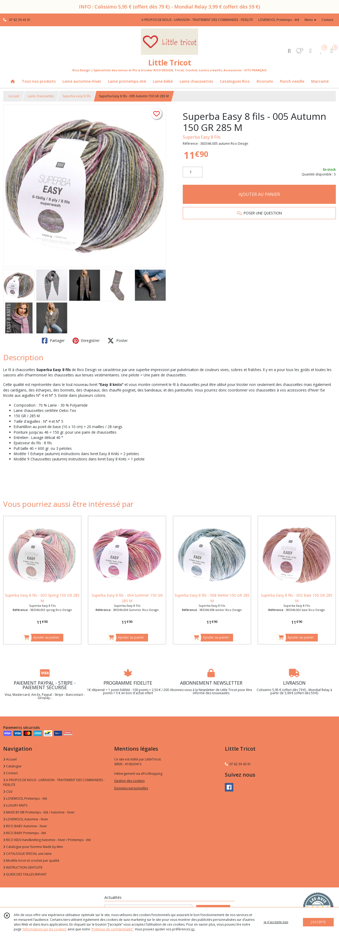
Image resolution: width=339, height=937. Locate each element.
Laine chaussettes (41, 96)
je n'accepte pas (276, 922)
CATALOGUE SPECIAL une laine (27, 853)
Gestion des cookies (129, 780)
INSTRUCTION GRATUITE (22, 867)
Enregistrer (86, 340)
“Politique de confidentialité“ (112, 929)
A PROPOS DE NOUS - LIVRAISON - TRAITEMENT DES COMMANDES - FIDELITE (54, 782)
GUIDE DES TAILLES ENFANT (25, 874)
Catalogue (12, 766)
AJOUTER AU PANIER (259, 194)
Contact (327, 19)
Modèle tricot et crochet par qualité (31, 860)
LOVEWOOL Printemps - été (25, 798)
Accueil (13, 96)
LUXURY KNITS (15, 805)
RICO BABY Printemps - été (24, 833)
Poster (118, 340)
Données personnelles (131, 788)
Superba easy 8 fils (77, 96)
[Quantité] (193, 172)
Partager (53, 340)
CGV (7, 791)
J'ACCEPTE (318, 922)
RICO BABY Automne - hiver (25, 826)
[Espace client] (310, 50)
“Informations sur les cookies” (44, 929)
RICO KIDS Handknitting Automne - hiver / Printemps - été (47, 840)
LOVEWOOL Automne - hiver (25, 819)
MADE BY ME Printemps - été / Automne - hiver (39, 812)
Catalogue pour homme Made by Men (33, 846)
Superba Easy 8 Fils (202, 137)
